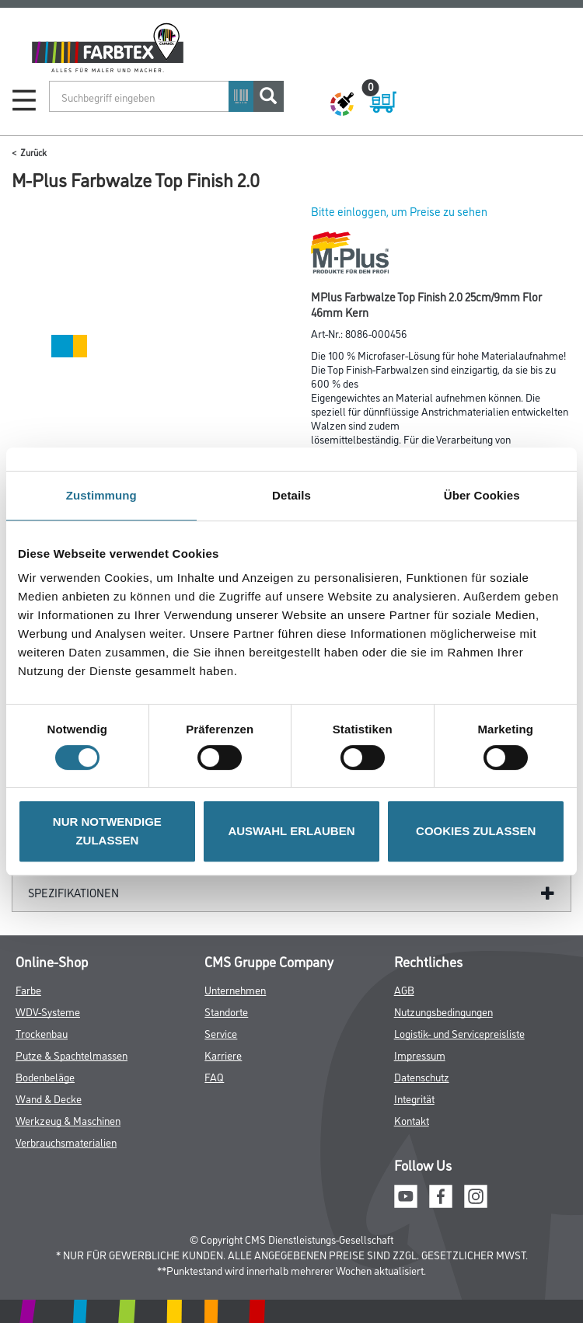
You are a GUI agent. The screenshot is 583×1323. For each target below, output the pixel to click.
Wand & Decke (49, 1098)
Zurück (33, 151)
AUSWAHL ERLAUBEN (291, 830)
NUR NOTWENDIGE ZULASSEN (107, 831)
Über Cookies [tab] (482, 495)
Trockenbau (42, 1032)
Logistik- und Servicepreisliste (459, 1032)
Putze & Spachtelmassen (71, 1054)
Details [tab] (291, 495)
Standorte (226, 1011)
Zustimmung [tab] (101, 495)
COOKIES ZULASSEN (476, 830)
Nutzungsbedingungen (443, 1011)
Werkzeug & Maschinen (68, 1119)
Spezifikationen (73, 892)
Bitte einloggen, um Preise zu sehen (399, 211)
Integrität (414, 1098)
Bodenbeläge (45, 1076)
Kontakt (411, 1119)
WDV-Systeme (48, 1011)
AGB (404, 989)
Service (220, 1032)
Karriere (223, 1054)
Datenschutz (421, 1076)
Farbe (28, 989)
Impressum (419, 1054)
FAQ (214, 1076)
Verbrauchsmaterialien (66, 1141)
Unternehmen (235, 989)
